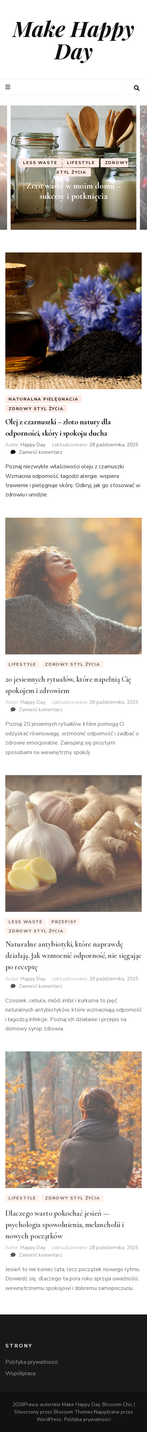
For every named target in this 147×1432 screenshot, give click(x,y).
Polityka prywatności (31, 1362)
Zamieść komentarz (40, 452)
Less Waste (40, 163)
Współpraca (20, 1373)
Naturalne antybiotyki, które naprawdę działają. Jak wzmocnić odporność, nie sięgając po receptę (73, 955)
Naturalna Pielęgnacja (44, 399)
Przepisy (64, 922)
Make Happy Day (73, 39)
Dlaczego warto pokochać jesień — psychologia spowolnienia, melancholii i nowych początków (64, 1225)
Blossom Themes (73, 1412)
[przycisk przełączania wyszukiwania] (137, 88)
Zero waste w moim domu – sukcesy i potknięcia (73, 191)
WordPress (48, 1419)
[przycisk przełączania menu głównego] (8, 87)
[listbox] (73, 167)
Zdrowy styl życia (36, 409)
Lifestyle (81, 163)
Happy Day (33, 444)
